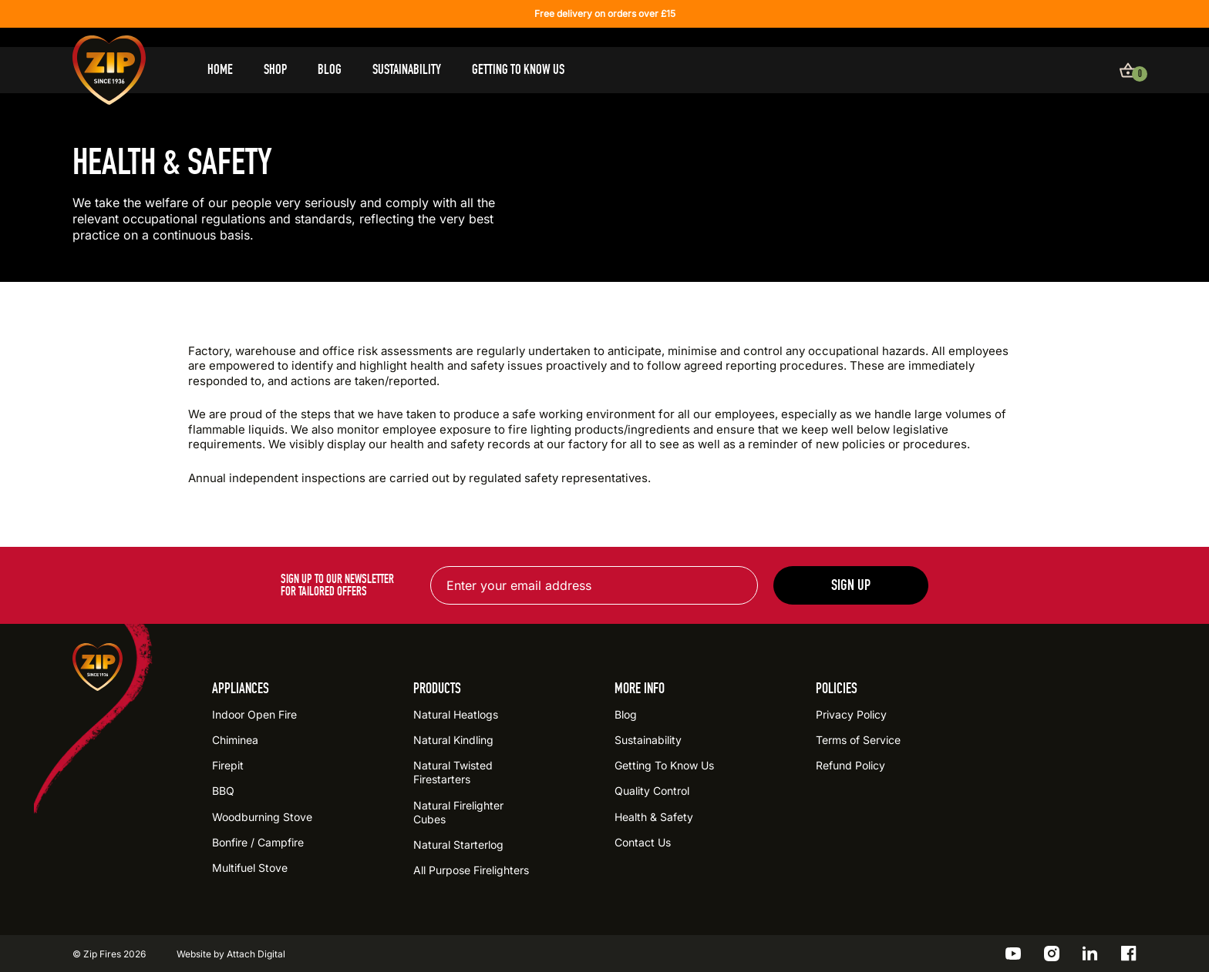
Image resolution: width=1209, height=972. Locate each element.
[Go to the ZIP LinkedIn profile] (1090, 953)
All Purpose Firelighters (471, 869)
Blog (330, 70)
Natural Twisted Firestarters (453, 772)
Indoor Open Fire (254, 714)
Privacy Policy (851, 714)
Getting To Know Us (518, 70)
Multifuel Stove (250, 867)
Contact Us (643, 842)
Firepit (228, 765)
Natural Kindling (453, 739)
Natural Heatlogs (455, 714)
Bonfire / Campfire (258, 842)
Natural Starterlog (458, 844)
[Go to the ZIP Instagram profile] (1051, 953)
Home (220, 70)
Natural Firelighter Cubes (458, 812)
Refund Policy (850, 765)
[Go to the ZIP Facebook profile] (1129, 953)
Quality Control (652, 790)
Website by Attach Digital (231, 954)
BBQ (223, 790)
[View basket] (1128, 70)
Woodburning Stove (262, 816)
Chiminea (235, 739)
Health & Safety (654, 816)
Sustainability (406, 70)
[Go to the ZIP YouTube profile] (1013, 953)
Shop (275, 70)
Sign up (851, 585)
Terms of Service (858, 739)
